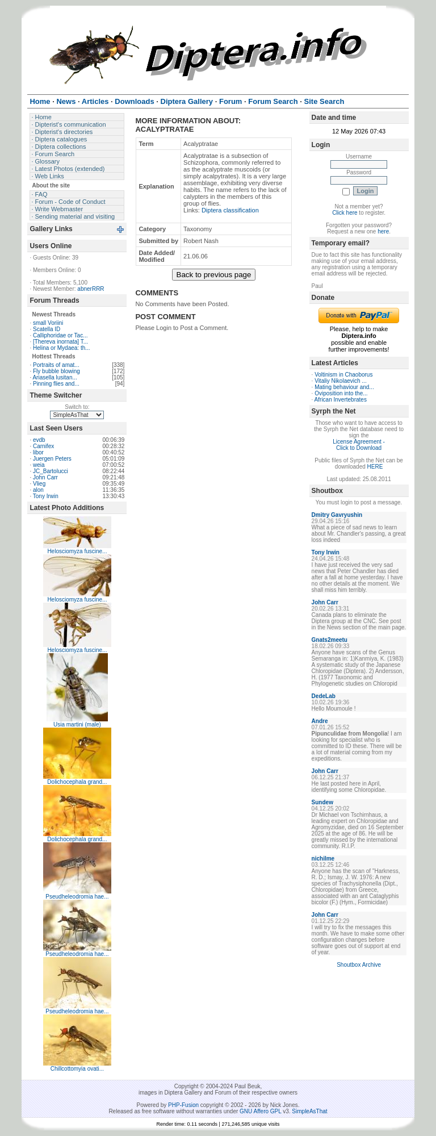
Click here (344, 213)
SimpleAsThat (309, 1111)
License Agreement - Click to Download (359, 444)
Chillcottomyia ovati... (77, 1069)
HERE (375, 466)
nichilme (323, 858)
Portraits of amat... (56, 365)
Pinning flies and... (56, 384)
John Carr (45, 477)
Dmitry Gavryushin (337, 515)
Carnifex (43, 446)
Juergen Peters (52, 459)
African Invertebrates (341, 399)
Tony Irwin (45, 496)
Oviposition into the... (341, 393)
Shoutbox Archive (359, 965)
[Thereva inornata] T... (60, 342)
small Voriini (48, 323)
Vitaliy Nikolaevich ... (341, 381)
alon (38, 490)
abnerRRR (90, 289)
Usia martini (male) (77, 724)
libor (38, 452)
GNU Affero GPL (260, 1111)
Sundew (322, 802)
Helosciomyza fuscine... (77, 551)
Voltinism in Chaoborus (343, 374)
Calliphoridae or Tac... (60, 335)
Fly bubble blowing (56, 371)
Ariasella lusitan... (54, 377)
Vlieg (39, 484)
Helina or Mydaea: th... (61, 348)
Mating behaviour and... (344, 387)
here (383, 231)
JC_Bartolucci (50, 471)
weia (39, 465)
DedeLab (324, 696)
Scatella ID (46, 329)
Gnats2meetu (329, 640)
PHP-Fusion (183, 1105)
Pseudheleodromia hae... (76, 896)
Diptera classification (230, 210)
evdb (39, 440)
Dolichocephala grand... (77, 782)
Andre (320, 721)
